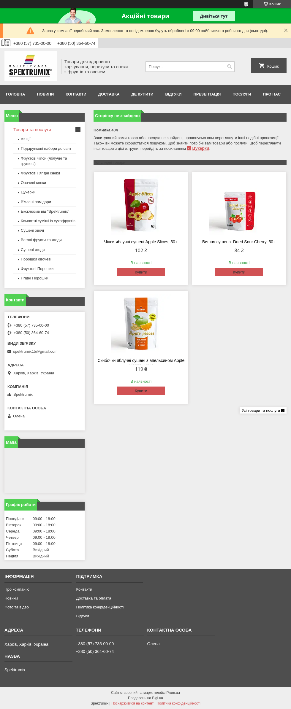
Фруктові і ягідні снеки (40, 173)
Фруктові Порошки (37, 268)
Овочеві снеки (33, 182)
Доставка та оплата (93, 598)
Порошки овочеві (36, 259)
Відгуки (173, 94)
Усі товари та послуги (261, 410)
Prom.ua (173, 693)
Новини (45, 94)
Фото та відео (16, 607)
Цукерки (200, 148)
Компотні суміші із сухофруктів (48, 221)
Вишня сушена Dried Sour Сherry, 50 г (239, 241)
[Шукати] (229, 66)
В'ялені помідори (36, 202)
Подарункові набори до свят (46, 148)
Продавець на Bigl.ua (145, 698)
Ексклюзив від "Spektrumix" (45, 211)
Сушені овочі (32, 230)
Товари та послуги (32, 129)
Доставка (109, 94)
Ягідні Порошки (34, 278)
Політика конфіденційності (100, 607)
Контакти (76, 94)
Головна (15, 94)
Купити (141, 272)
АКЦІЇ (26, 139)
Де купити (143, 94)
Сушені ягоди (33, 249)
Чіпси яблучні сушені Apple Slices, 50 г (141, 241)
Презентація (207, 94)
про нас (272, 94)
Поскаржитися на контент (132, 703)
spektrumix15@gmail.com (35, 351)
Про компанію (16, 589)
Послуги (242, 94)
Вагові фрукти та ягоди (41, 240)
